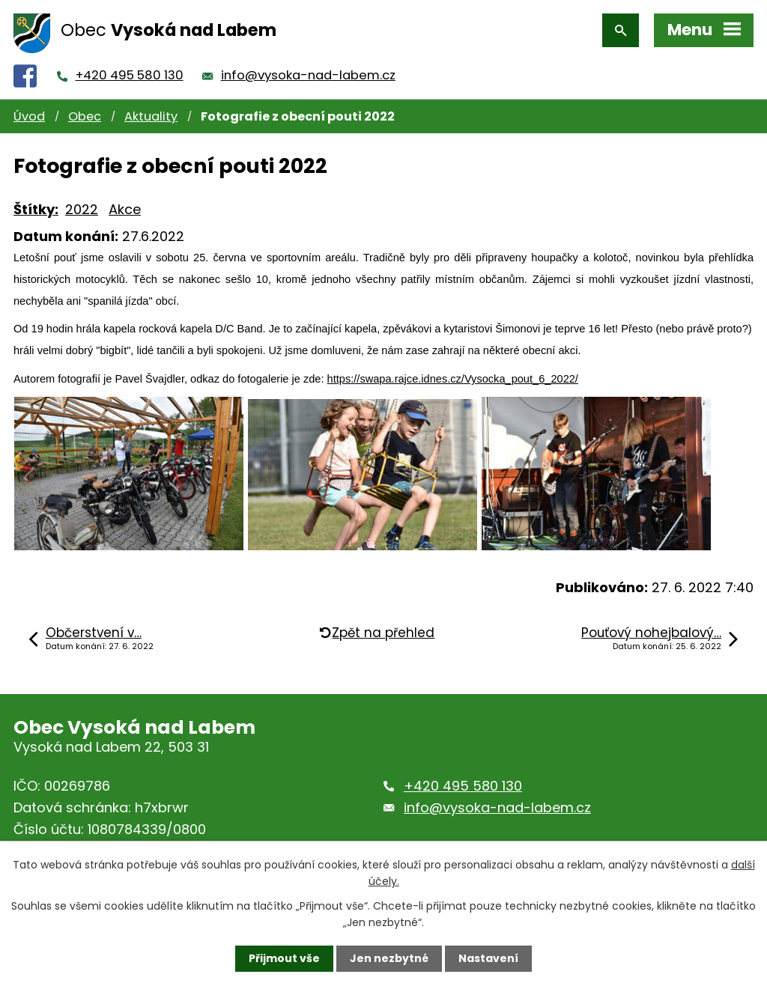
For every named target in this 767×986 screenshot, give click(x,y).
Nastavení (488, 958)
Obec (84, 116)
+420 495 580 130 (130, 75)
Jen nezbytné (389, 958)
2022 (81, 209)
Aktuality (151, 116)
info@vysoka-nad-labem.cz (308, 75)
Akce (125, 209)
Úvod (29, 116)
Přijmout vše (284, 958)
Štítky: (35, 209)
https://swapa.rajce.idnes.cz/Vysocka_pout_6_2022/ (452, 379)
